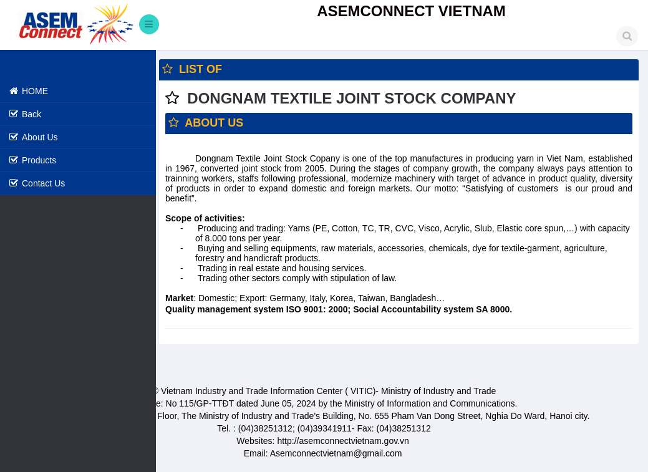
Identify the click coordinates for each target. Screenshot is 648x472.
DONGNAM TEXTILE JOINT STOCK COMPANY (351, 98)
